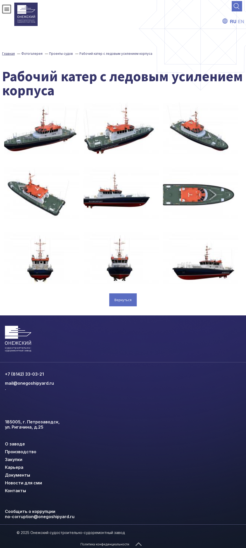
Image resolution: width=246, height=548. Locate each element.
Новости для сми (23, 482)
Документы (17, 475)
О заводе (15, 443)
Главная (8, 54)
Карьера (14, 467)
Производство (20, 451)
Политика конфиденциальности (104, 544)
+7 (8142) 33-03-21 (24, 374)
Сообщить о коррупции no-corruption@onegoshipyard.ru (39, 514)
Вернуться (123, 300)
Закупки (13, 459)
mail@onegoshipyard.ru (29, 383)
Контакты (15, 490)
